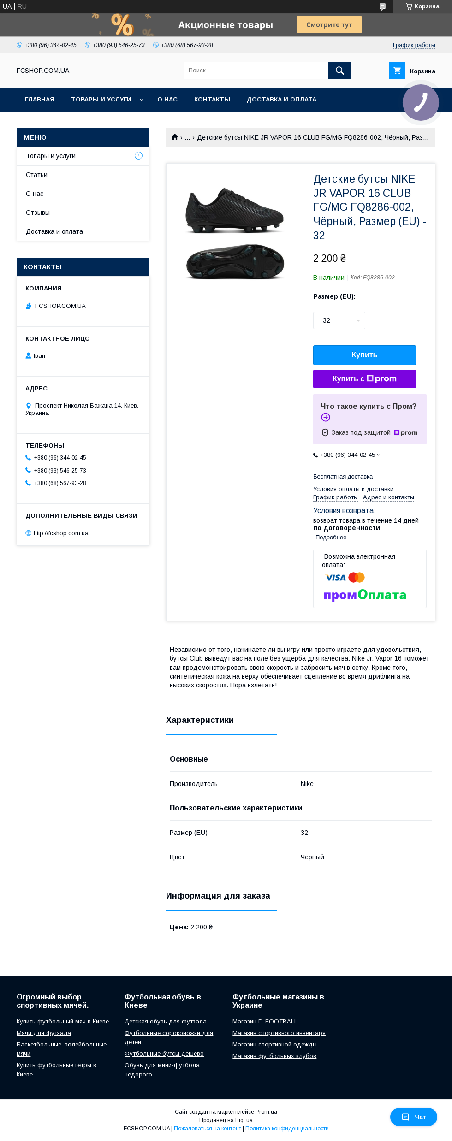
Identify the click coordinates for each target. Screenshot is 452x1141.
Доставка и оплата (281, 99)
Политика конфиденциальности (287, 1128)
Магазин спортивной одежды (274, 1044)
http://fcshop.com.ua (61, 533)
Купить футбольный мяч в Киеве (63, 1021)
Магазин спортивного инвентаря (279, 1032)
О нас (167, 99)
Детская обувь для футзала (166, 1021)
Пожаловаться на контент (207, 1128)
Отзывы (38, 212)
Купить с (365, 379)
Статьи (37, 174)
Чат (413, 1117)
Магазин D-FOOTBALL (264, 1021)
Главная (39, 99)
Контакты (212, 99)
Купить (365, 355)
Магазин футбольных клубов (274, 1055)
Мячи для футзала (44, 1032)
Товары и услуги (101, 99)
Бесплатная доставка (343, 476)
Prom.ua (266, 1112)
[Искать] (339, 70)
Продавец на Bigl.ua (226, 1120)
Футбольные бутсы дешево (164, 1053)
